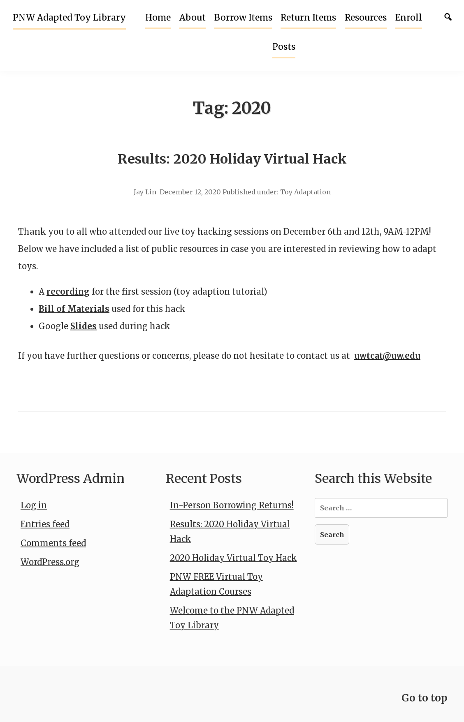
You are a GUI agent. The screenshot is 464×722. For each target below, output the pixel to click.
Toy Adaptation (305, 192)
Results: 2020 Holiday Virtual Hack (232, 159)
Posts (283, 47)
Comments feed (53, 543)
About (192, 17)
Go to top (424, 698)
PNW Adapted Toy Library (69, 17)
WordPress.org (50, 562)
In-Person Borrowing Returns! (232, 505)
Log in (34, 505)
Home (158, 17)
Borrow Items (243, 17)
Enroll (408, 17)
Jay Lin (145, 192)
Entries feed (45, 524)
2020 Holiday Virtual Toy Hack (233, 558)
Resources (366, 17)
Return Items (308, 17)
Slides (83, 326)
